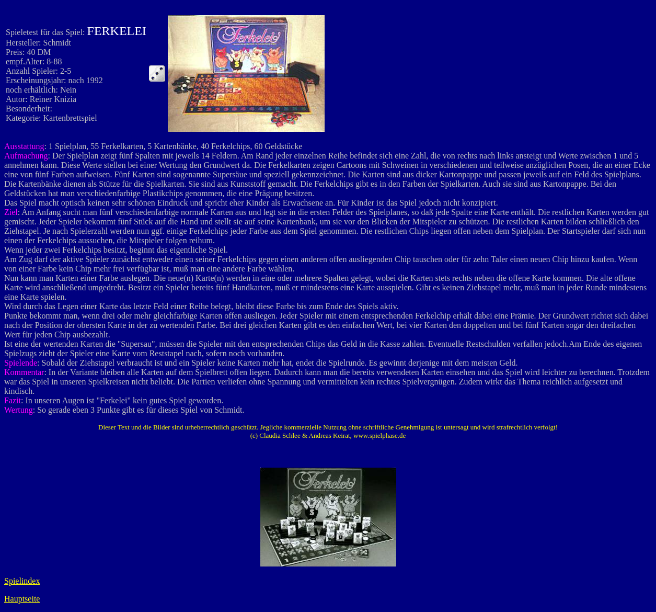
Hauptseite (22, 598)
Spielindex (22, 580)
